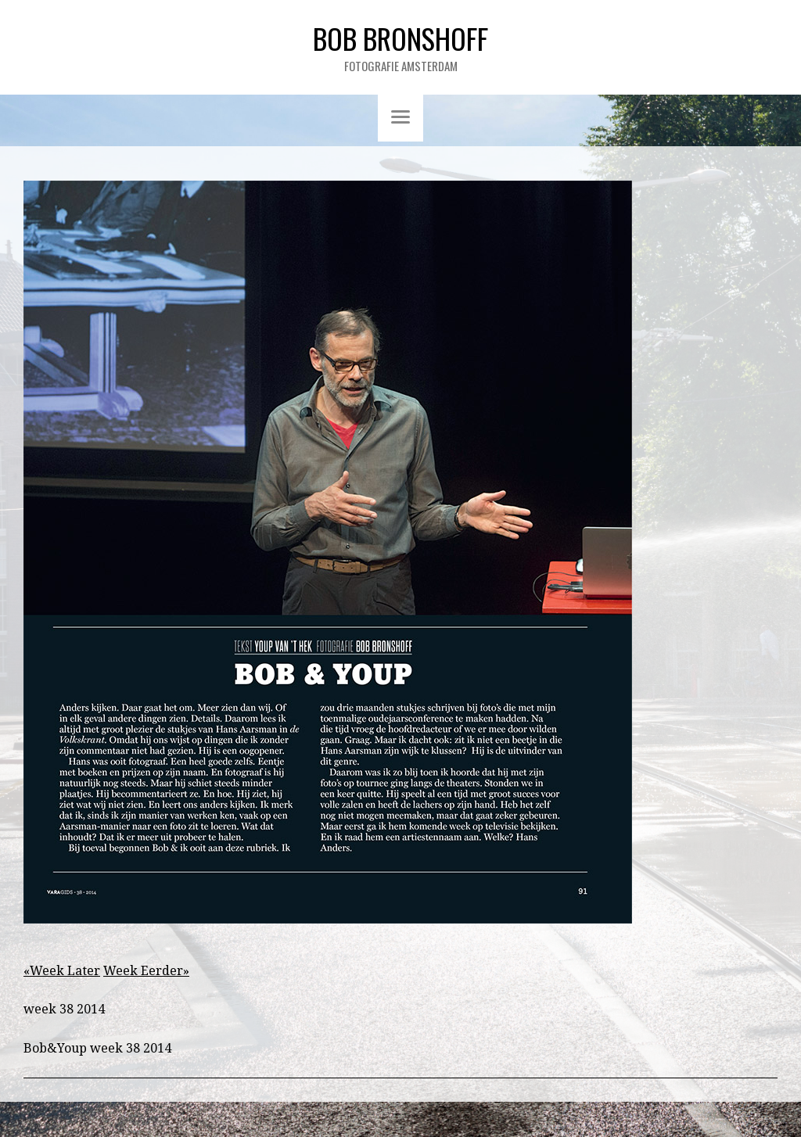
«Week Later (61, 970)
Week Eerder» (146, 970)
